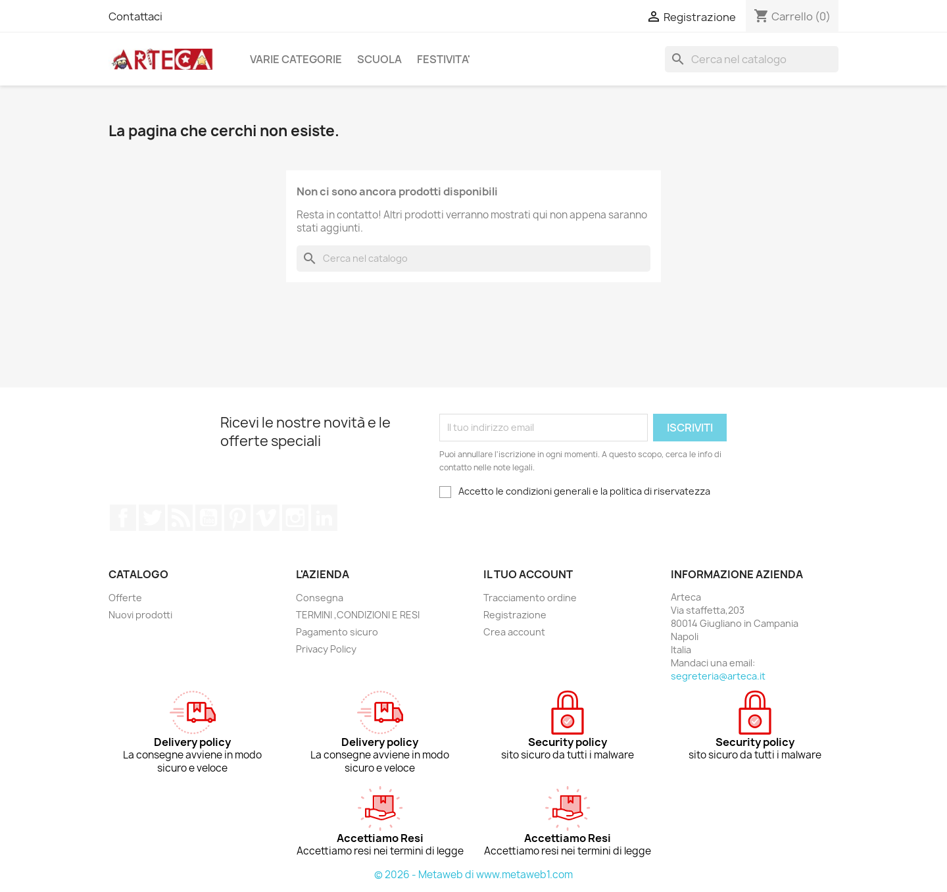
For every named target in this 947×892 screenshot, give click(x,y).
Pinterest (237, 518)
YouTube (208, 518)
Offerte (125, 597)
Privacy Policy (326, 649)
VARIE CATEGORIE (296, 59)
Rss (180, 518)
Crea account (514, 632)
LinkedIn (324, 518)
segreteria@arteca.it (718, 676)
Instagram (295, 518)
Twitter (152, 518)
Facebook (123, 518)
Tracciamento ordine (530, 597)
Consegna (319, 597)
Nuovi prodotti (140, 614)
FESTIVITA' (443, 59)
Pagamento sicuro (337, 632)
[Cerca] (751, 59)
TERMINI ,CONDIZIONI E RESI (358, 614)
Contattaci (135, 16)
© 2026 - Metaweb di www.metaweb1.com (473, 874)
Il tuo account (528, 574)
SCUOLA (379, 59)
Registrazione (514, 614)
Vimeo (266, 518)
